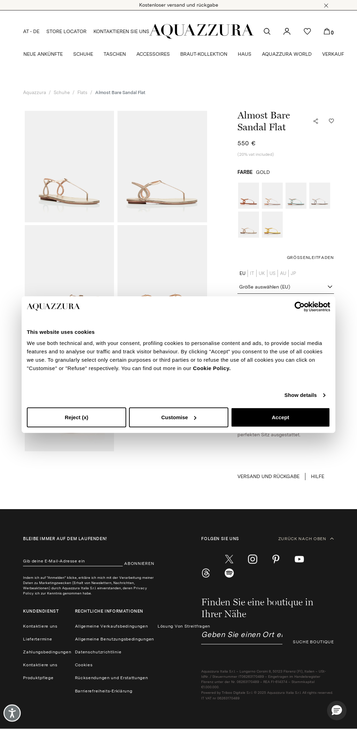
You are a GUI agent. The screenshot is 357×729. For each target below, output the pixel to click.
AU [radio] (283, 273)
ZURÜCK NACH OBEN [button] (306, 538)
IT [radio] (252, 273)
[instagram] (252, 559)
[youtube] (299, 559)
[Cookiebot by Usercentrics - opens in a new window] (299, 306)
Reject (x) (77, 417)
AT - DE (31, 31)
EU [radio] (242, 273)
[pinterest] (276, 559)
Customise (178, 417)
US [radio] (272, 273)
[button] (326, 5)
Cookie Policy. (211, 368)
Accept (280, 417)
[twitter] (229, 559)
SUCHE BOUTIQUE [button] (313, 641)
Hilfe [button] (317, 476)
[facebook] (206, 559)
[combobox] (285, 287)
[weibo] (206, 573)
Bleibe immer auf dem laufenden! (65, 538)
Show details (300, 395)
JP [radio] (293, 273)
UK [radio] (262, 273)
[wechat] (229, 573)
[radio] (248, 196)
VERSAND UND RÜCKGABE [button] (268, 476)
